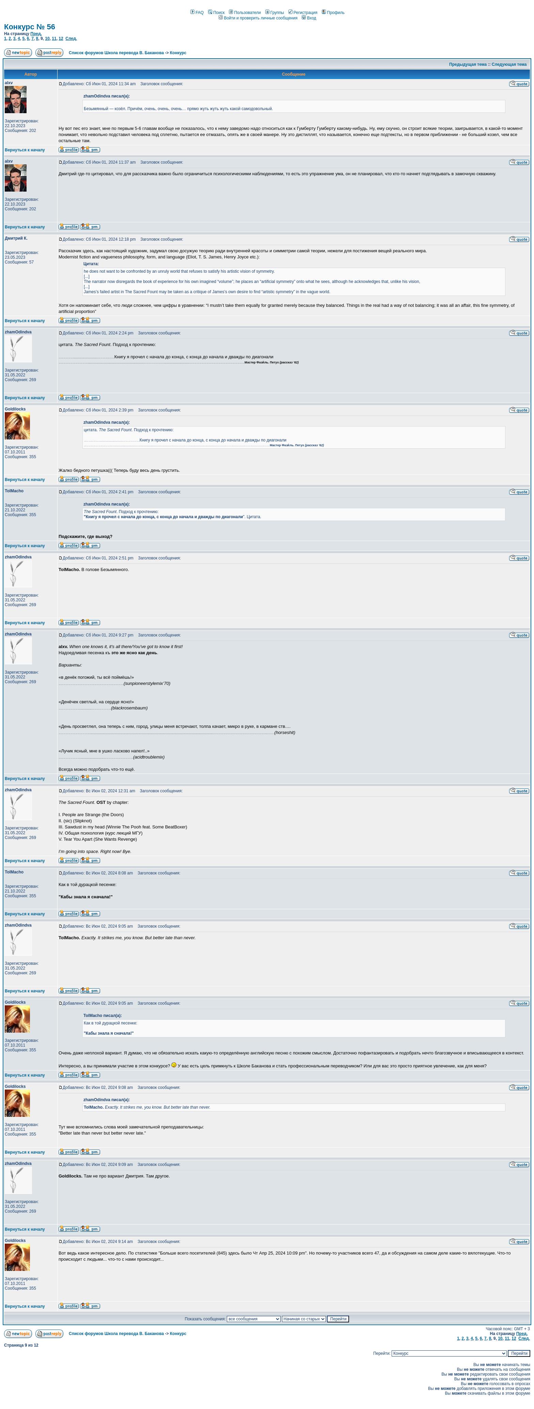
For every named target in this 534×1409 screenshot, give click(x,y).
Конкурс (178, 52)
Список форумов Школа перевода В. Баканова (116, 52)
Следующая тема (509, 64)
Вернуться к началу (25, 150)
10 (47, 38)
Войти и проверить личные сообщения (258, 18)
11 (54, 38)
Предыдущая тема (468, 64)
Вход (309, 18)
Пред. (36, 33)
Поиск (216, 12)
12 (61, 38)
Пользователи (245, 12)
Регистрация (302, 12)
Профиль (333, 12)
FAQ (197, 12)
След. (71, 38)
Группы (274, 12)
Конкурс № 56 (29, 27)
